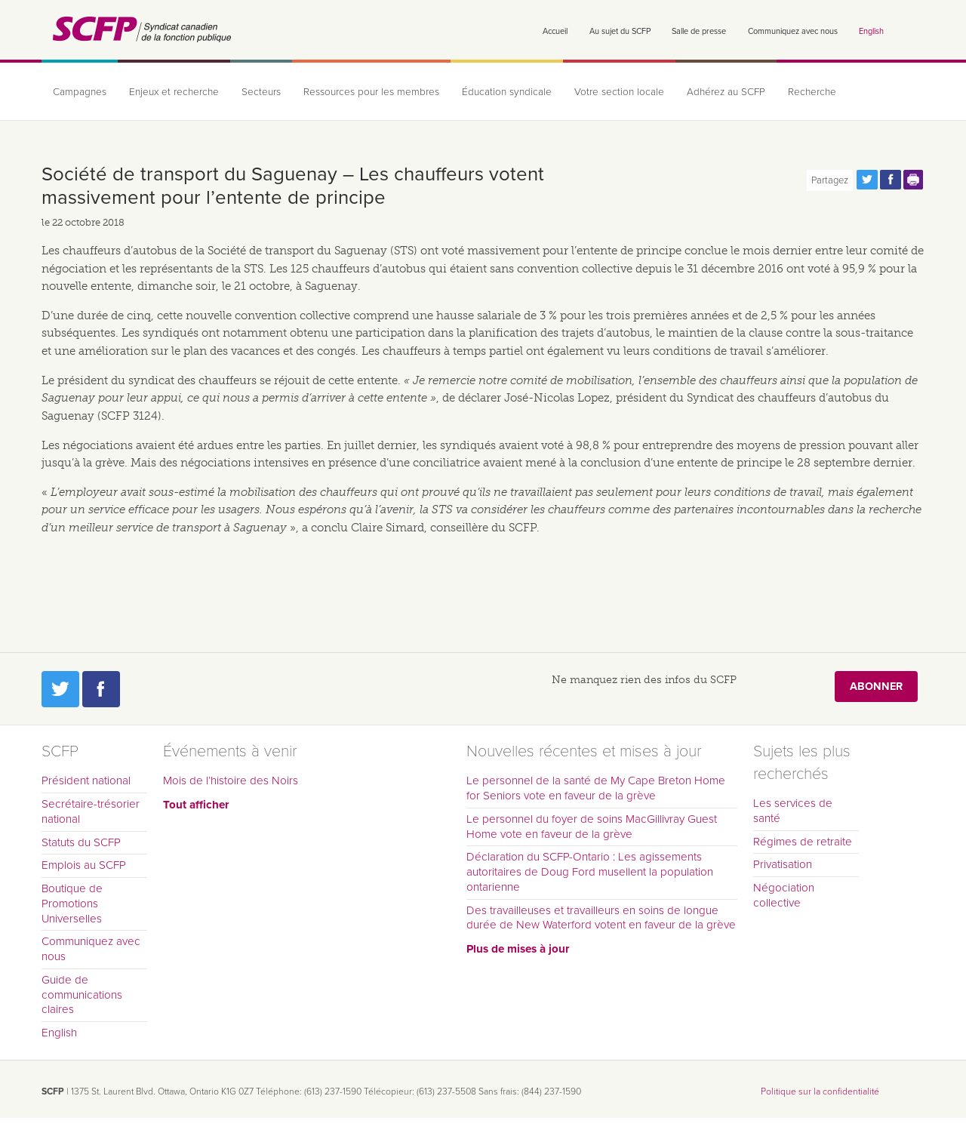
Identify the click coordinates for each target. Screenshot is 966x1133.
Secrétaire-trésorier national (91, 811)
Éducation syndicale (507, 92)
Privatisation (782, 864)
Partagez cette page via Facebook (890, 179)
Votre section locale (619, 92)
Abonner (876, 686)
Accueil (555, 31)
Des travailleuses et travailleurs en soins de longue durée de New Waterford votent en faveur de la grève (601, 918)
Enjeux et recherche (174, 92)
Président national (86, 780)
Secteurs (261, 92)
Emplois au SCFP (84, 865)
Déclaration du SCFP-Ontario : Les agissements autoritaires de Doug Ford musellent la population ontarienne (589, 872)
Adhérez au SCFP (726, 92)
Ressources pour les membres (371, 92)
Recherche (812, 92)
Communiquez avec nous (793, 31)
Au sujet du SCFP (620, 31)
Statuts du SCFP (81, 842)
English (871, 31)
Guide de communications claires (82, 995)
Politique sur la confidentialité (820, 1091)
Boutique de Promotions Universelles (72, 903)
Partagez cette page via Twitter (867, 179)
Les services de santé (792, 810)
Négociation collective (783, 895)
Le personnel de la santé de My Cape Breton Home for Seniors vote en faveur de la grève (595, 788)
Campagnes (79, 92)
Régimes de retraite (802, 841)
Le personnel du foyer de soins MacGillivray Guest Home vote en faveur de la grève (591, 826)
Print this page (913, 179)
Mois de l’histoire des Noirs (230, 780)
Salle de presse (699, 31)
